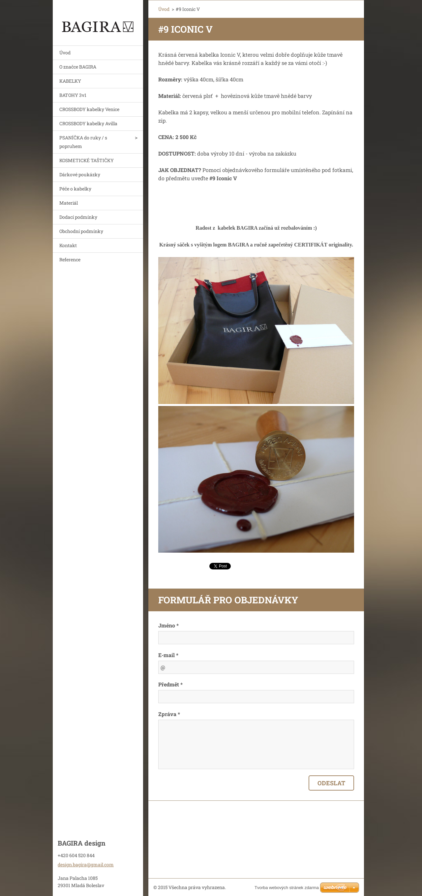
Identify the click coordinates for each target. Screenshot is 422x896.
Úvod (65, 52)
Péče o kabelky (75, 189)
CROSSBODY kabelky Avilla (88, 123)
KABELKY (70, 81)
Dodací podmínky (78, 217)
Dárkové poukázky (79, 174)
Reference (69, 259)
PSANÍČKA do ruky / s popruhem (83, 141)
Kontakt (68, 245)
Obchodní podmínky (81, 231)
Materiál (68, 203)
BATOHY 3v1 (72, 95)
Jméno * (168, 625)
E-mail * (168, 654)
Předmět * (170, 684)
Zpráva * (169, 713)
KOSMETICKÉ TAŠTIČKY (86, 160)
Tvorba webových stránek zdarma (287, 887)
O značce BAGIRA (77, 67)
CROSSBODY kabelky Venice (89, 109)
